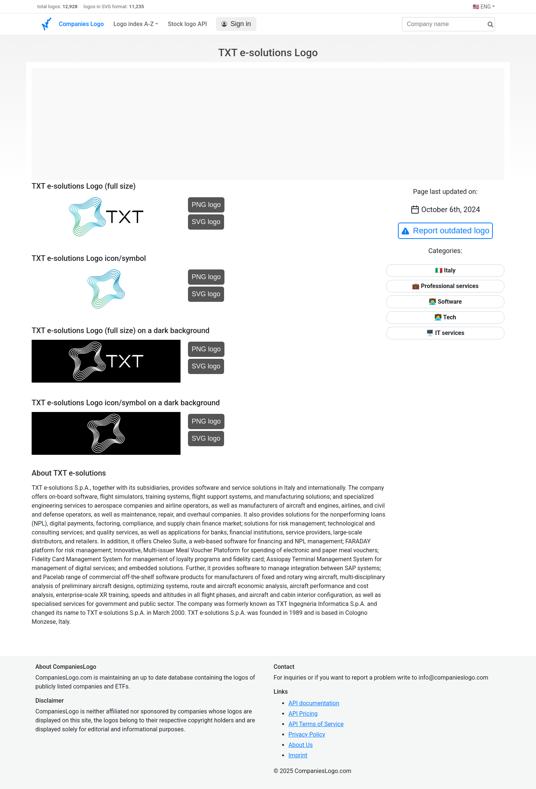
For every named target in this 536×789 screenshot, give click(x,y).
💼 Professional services (445, 286)
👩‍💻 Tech (445, 317)
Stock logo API (187, 24)
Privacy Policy (306, 734)
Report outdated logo (445, 231)
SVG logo (206, 222)
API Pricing (303, 713)
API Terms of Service (316, 724)
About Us (300, 744)
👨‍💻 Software (445, 301)
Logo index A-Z (134, 24)
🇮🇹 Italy (445, 270)
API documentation (313, 703)
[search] (487, 24)
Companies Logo (81, 24)
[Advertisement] (268, 120)
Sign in (236, 24)
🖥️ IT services (445, 332)
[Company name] (448, 24)
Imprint (297, 755)
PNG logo (206, 204)
